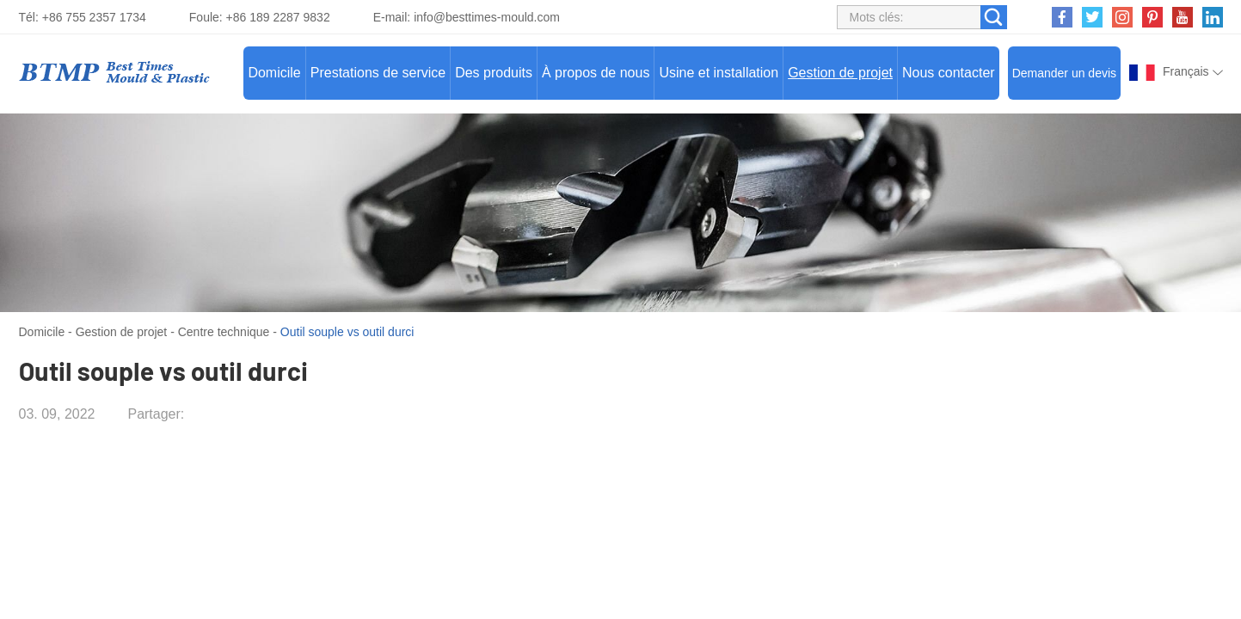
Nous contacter (948, 72)
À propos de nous (595, 72)
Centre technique (224, 332)
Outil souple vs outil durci (347, 332)
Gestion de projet (840, 72)
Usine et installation (718, 72)
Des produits (493, 72)
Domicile (274, 72)
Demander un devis (1064, 73)
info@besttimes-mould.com (487, 17)
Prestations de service (377, 72)
